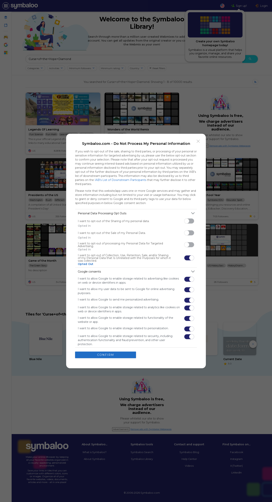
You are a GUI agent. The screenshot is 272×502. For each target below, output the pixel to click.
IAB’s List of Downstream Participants (120, 180)
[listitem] (136, 213)
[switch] (189, 221)
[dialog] (136, 251)
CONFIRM (105, 355)
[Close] (198, 141)
